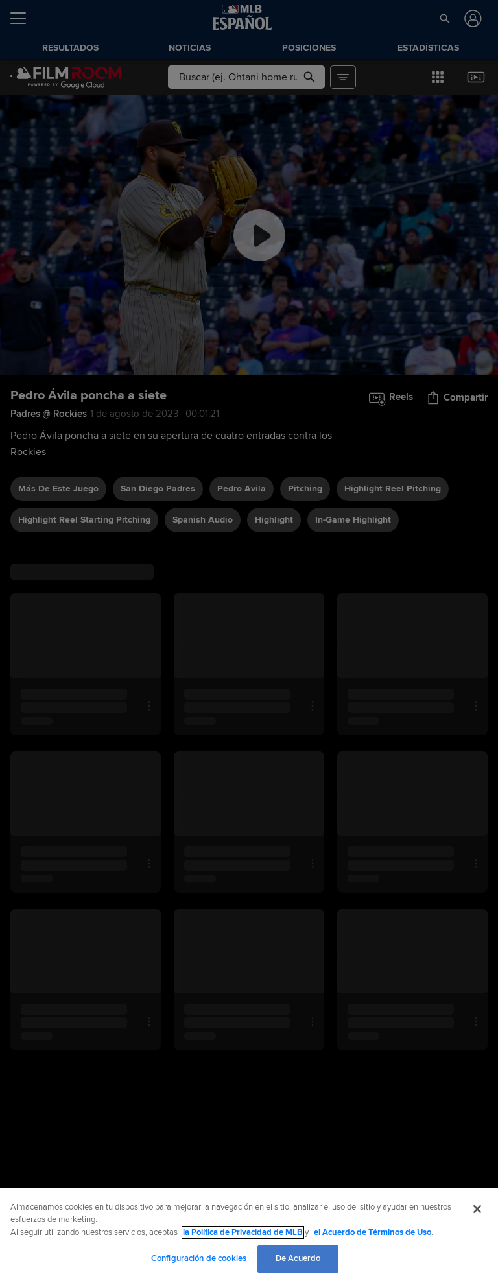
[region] (249, 1235)
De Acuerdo (298, 1258)
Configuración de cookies (198, 1258)
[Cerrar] (477, 1209)
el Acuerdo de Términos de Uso (372, 1232)
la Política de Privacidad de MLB (243, 1232)
